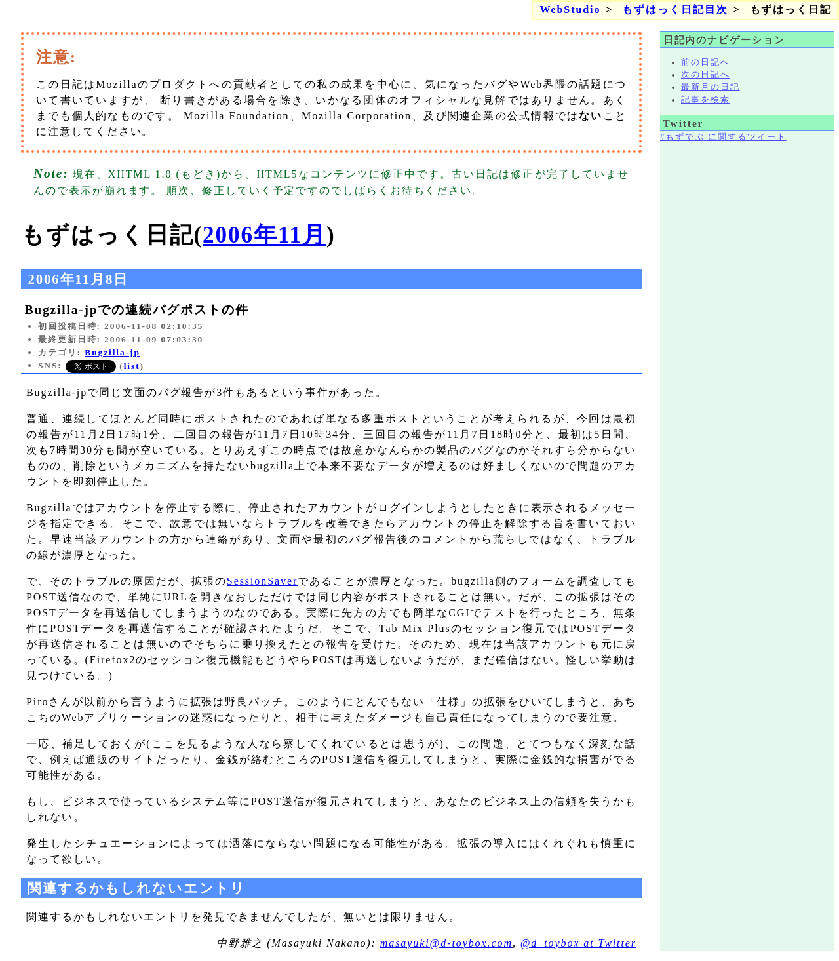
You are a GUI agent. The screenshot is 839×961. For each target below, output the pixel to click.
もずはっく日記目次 (675, 9)
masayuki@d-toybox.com (446, 943)
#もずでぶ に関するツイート (723, 137)
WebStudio (569, 9)
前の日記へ (705, 62)
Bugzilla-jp (112, 352)
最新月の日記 (710, 87)
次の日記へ (705, 74)
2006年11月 (264, 235)
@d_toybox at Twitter (578, 943)
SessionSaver (262, 581)
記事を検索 (705, 99)
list (132, 366)
